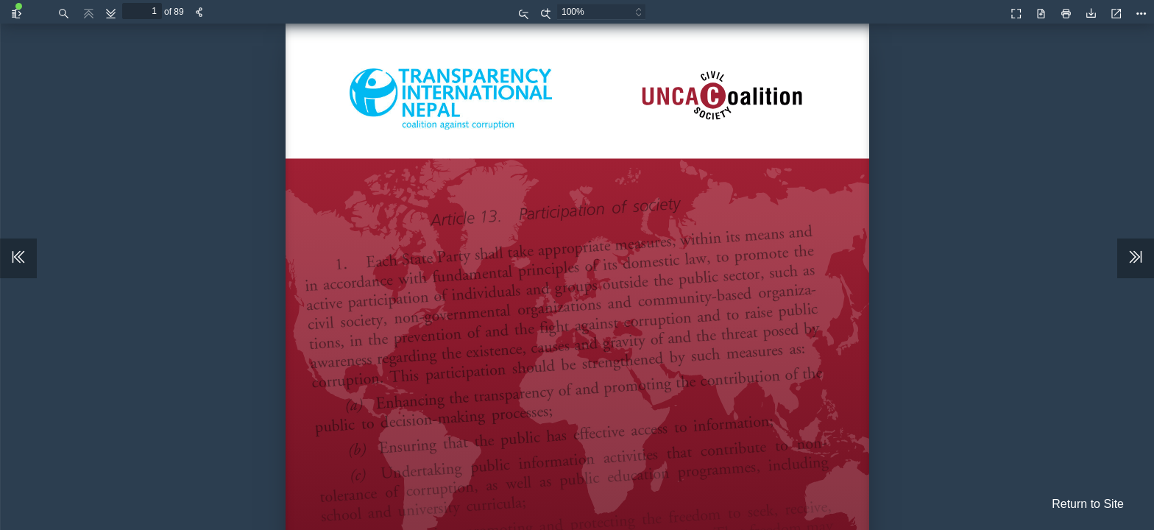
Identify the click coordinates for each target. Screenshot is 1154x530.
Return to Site (1088, 504)
